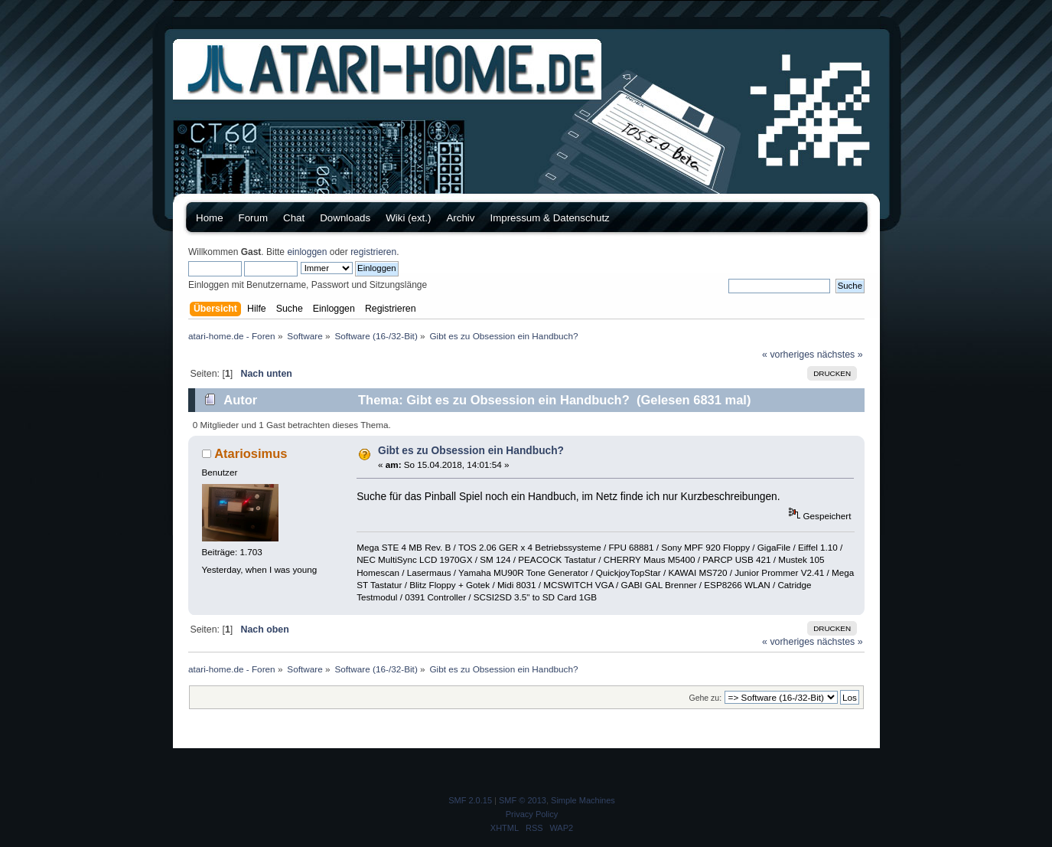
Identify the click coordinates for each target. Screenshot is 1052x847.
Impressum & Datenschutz (549, 218)
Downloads (345, 218)
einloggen (307, 252)
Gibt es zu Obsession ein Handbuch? (471, 450)
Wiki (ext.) (408, 218)
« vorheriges (788, 354)
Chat (294, 218)
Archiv (460, 218)
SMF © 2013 (522, 800)
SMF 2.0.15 (470, 800)
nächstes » (840, 354)
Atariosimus (250, 453)
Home (209, 218)
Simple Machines (583, 800)
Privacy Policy (532, 814)
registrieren (373, 252)
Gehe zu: (705, 697)
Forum (254, 218)
